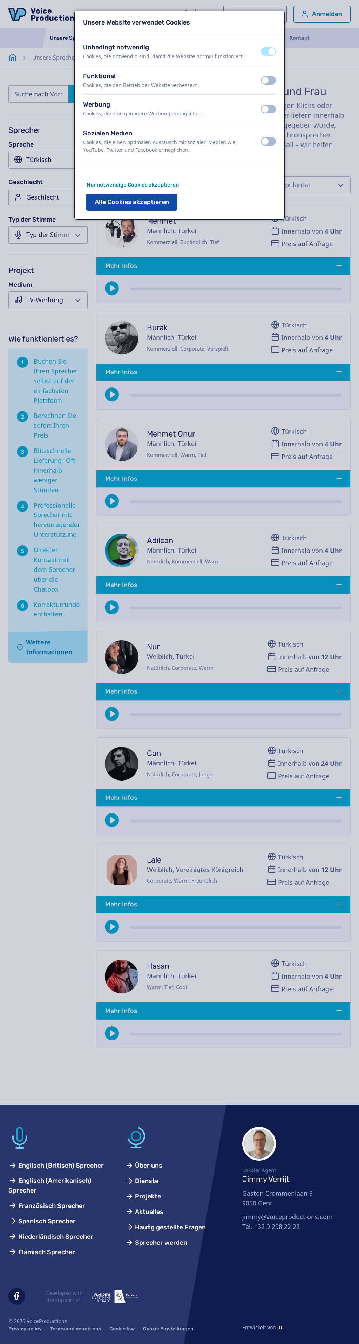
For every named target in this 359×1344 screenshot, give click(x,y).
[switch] (268, 51)
